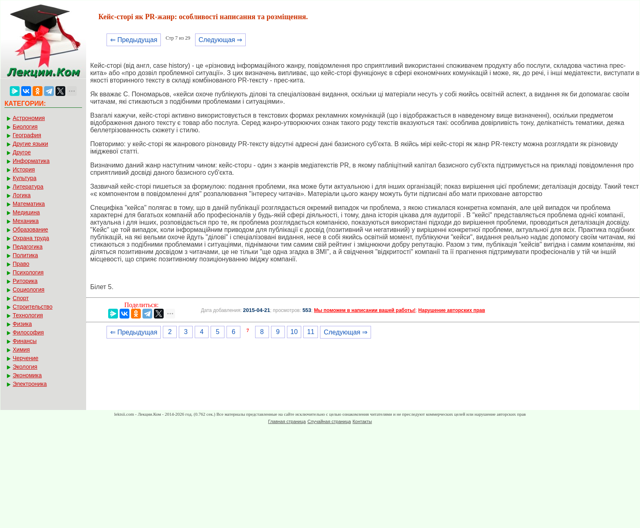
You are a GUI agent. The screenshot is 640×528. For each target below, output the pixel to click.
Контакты (362, 421)
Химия (21, 349)
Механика (26, 221)
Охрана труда (31, 238)
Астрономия (29, 118)
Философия (28, 332)
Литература (28, 186)
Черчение (25, 358)
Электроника (30, 384)
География (27, 135)
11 (310, 331)
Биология (25, 126)
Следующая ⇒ (220, 39)
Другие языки (30, 143)
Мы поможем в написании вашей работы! (365, 310)
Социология (28, 289)
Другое (22, 152)
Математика (29, 204)
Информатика (31, 161)
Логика (22, 195)
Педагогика (27, 246)
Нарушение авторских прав (451, 310)
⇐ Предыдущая (133, 39)
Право (21, 264)
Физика (22, 324)
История (24, 169)
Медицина (26, 212)
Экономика (27, 375)
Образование (30, 229)
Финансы (25, 341)
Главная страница (287, 421)
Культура (24, 178)
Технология (28, 315)
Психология (28, 272)
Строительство (32, 306)
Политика (25, 255)
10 (294, 331)
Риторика (25, 281)
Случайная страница (329, 421)
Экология (25, 366)
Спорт (21, 298)
